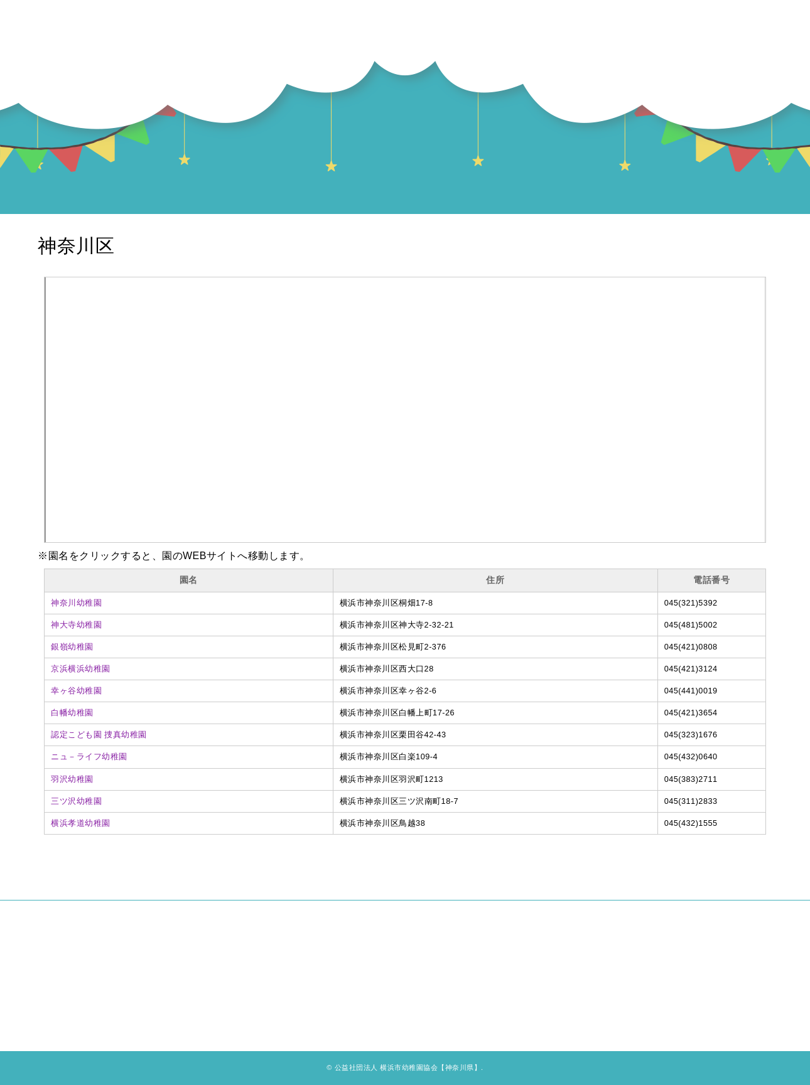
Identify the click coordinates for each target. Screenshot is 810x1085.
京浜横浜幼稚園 (81, 669)
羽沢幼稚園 (72, 779)
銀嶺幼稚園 (72, 647)
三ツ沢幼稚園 (76, 801)
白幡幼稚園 (72, 712)
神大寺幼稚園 (76, 625)
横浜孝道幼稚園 (81, 823)
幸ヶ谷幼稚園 (76, 691)
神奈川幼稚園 (76, 603)
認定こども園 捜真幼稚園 (99, 734)
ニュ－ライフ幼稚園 (89, 756)
